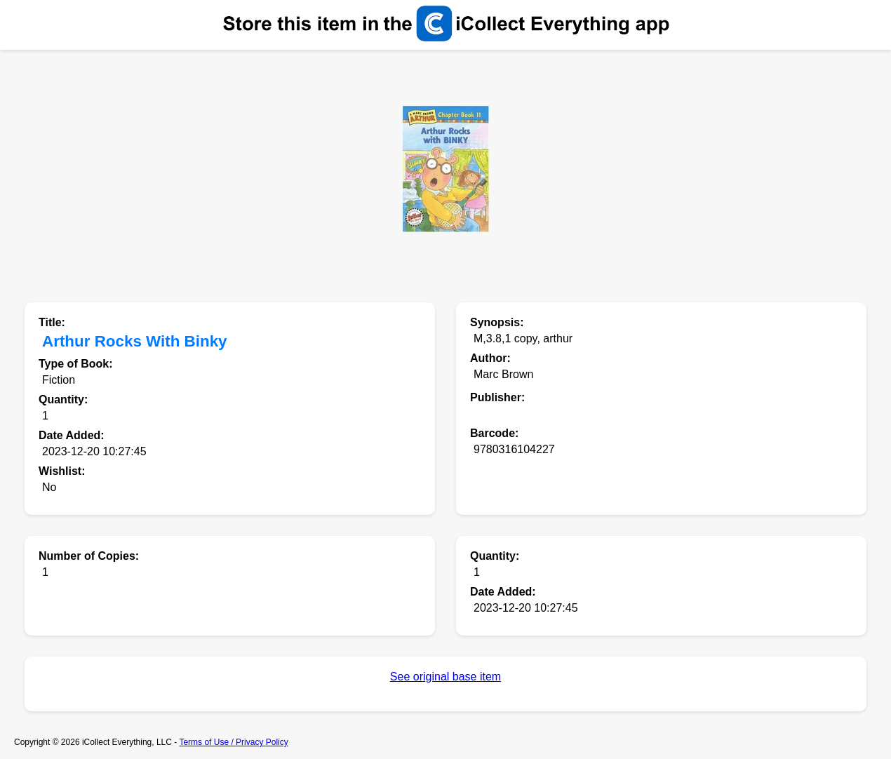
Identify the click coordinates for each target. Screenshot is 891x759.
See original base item (445, 677)
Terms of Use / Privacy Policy (233, 742)
